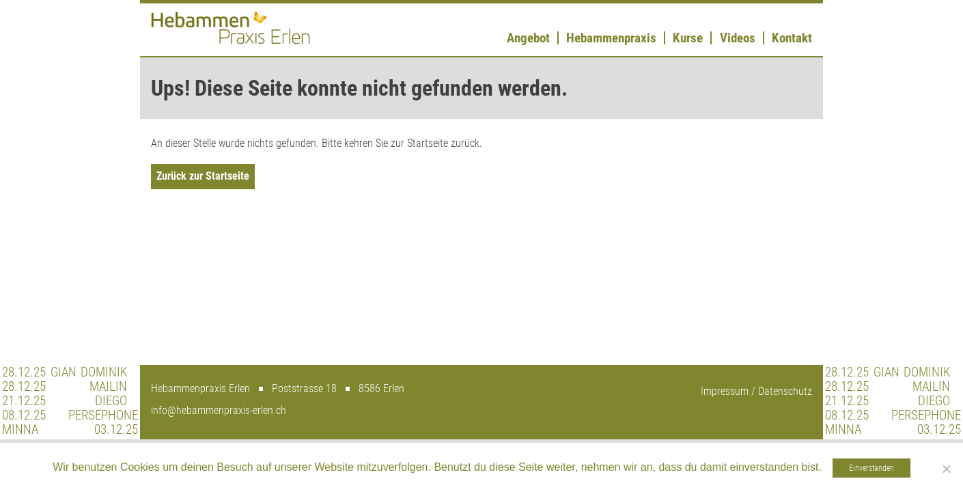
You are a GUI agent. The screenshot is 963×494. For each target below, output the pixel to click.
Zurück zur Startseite (202, 175)
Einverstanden (871, 468)
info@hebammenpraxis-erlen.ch (218, 410)
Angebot (528, 37)
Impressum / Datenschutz (756, 391)
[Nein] (946, 469)
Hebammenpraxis (611, 37)
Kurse (688, 37)
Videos (737, 37)
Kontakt (792, 37)
